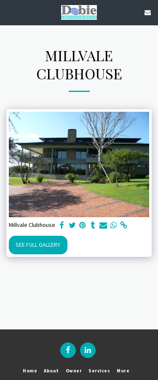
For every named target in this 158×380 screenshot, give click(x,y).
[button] (9, 12)
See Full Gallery (38, 244)
